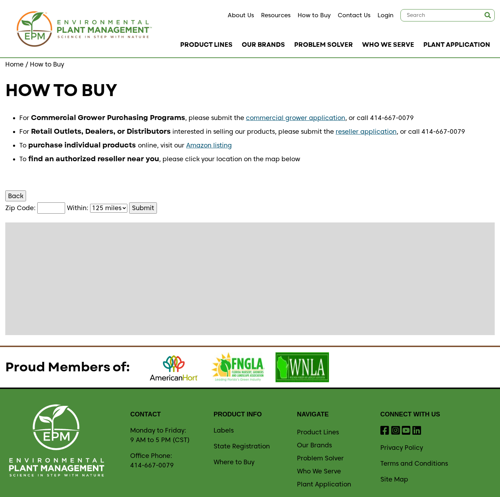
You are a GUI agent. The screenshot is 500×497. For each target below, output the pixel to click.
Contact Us (354, 15)
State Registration (242, 446)
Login (385, 15)
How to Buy (314, 15)
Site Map (394, 479)
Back (15, 196)
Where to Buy (234, 462)
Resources (276, 15)
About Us (241, 15)
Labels (224, 430)
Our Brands (263, 45)
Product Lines (206, 45)
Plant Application (456, 45)
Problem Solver (323, 45)
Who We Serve (388, 45)
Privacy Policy (401, 447)
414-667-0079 (152, 465)
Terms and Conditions (414, 463)
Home (14, 64)
